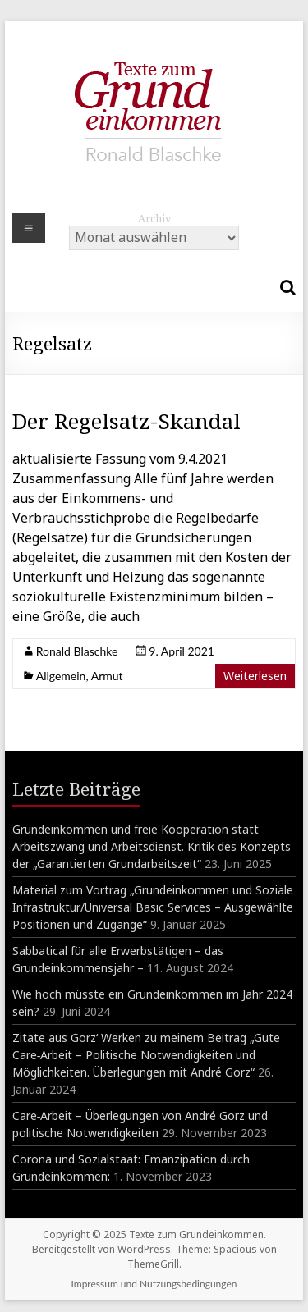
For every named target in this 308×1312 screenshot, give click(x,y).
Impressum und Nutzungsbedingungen (154, 1284)
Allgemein (61, 676)
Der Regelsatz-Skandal (126, 421)
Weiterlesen (255, 675)
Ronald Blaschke (77, 651)
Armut (107, 676)
